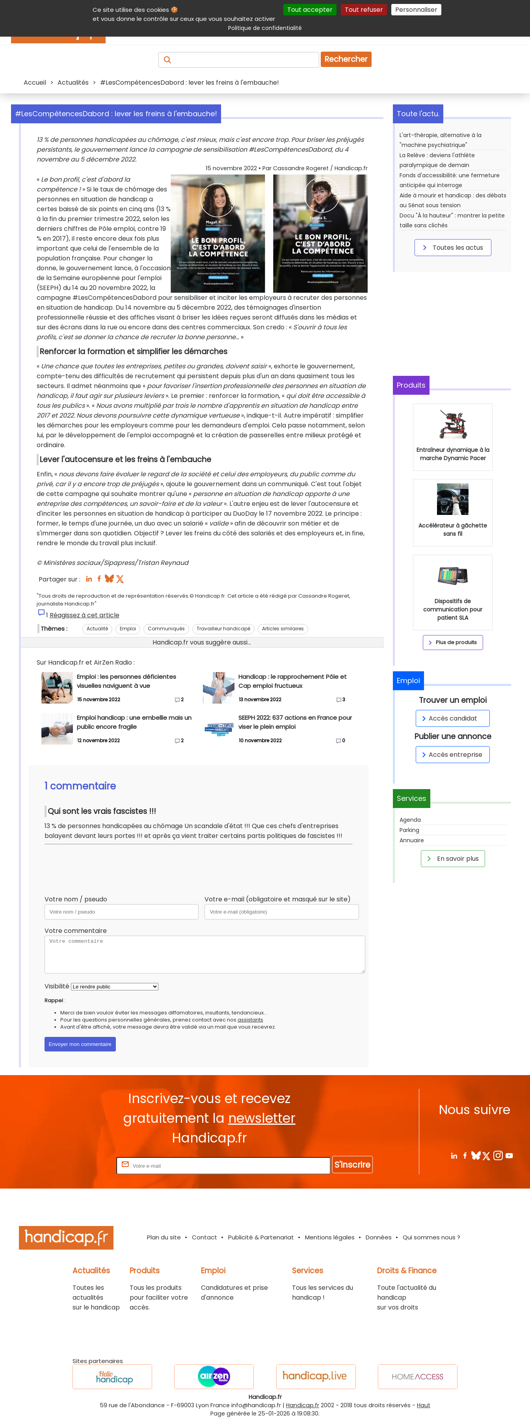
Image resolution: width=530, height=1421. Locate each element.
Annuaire (412, 840)
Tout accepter (310, 9)
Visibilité (57, 986)
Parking (409, 830)
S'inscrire (352, 1164)
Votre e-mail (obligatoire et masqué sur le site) (278, 899)
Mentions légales (330, 1237)
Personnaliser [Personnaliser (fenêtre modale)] (416, 9)
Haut (423, 1405)
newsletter (262, 1118)
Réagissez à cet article (84, 615)
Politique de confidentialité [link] (265, 28)
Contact (204, 1237)
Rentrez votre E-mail (83, 1165)
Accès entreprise (450, 755)
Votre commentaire (76, 930)
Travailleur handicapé (223, 628)
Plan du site (164, 1237)
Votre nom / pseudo (76, 899)
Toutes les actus (451, 247)
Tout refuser (364, 9)
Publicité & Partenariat (261, 1237)
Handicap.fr (302, 1405)
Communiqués (166, 628)
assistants (250, 1019)
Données (379, 1237)
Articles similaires (283, 628)
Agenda (410, 820)
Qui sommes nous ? (431, 1237)
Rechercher (346, 59)
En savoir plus (451, 858)
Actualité (97, 628)
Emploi (128, 628)
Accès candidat (448, 718)
